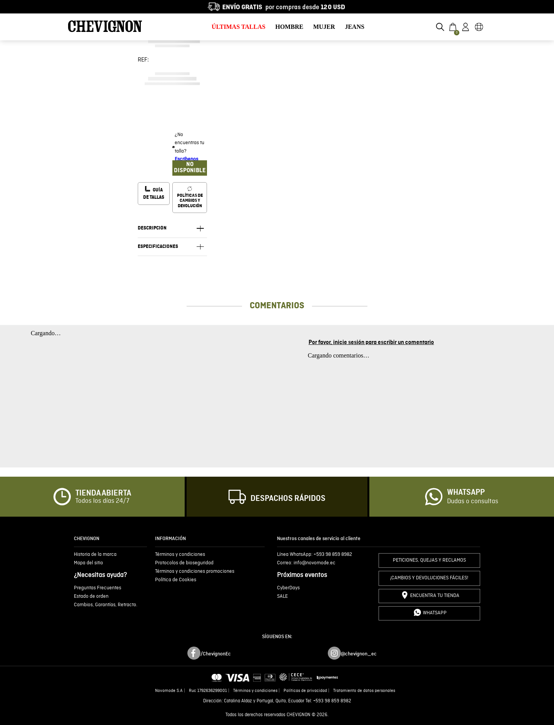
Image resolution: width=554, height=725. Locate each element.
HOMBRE (289, 26)
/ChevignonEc (215, 654)
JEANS (354, 26)
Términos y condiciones (255, 690)
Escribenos (186, 159)
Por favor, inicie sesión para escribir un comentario (371, 342)
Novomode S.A (169, 690)
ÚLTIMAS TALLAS (238, 26)
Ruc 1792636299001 (208, 690)
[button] (440, 27)
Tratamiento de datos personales (364, 690)
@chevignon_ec (359, 654)
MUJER (324, 26)
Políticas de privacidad (305, 690)
